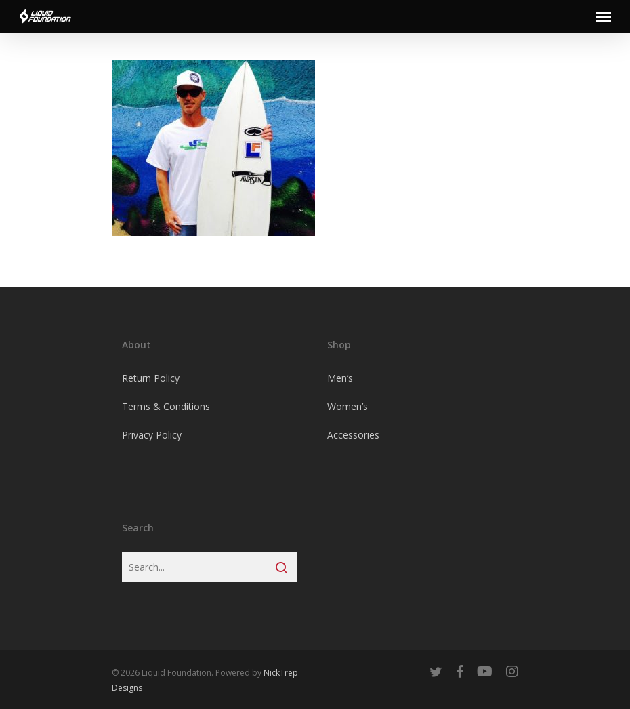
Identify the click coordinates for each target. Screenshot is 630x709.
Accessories (353, 434)
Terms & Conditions (166, 406)
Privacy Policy (152, 434)
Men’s (340, 377)
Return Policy (151, 377)
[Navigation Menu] (603, 16)
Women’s (347, 406)
